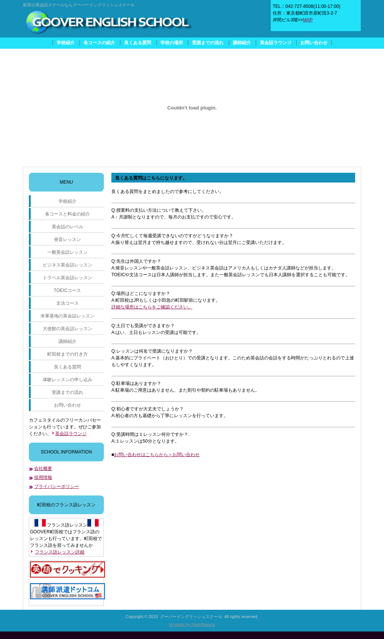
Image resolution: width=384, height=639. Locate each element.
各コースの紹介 (99, 42)
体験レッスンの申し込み (67, 379)
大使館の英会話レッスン (67, 328)
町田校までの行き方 (67, 354)
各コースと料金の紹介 (67, 214)
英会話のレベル (67, 226)
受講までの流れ (208, 42)
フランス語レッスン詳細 (59, 552)
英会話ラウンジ (275, 42)
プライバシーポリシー (56, 486)
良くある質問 (137, 42)
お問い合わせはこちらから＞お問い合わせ (157, 454)
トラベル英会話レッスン (67, 277)
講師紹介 (242, 42)
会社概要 (43, 468)
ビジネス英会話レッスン (67, 265)
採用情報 (43, 477)
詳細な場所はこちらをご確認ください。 (151, 307)
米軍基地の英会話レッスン (67, 316)
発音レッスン (67, 239)
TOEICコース (67, 290)
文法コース (67, 303)
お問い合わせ (313, 42)
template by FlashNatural (192, 624)
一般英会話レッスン (67, 252)
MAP (308, 19)
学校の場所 (171, 42)
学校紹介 (66, 42)
